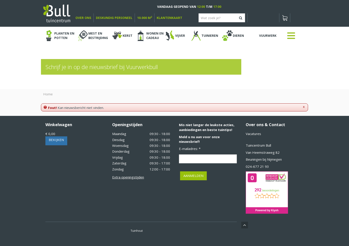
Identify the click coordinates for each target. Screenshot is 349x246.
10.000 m (144, 18)
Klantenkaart (169, 18)
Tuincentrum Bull (258, 145)
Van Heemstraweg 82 (263, 152)
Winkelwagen (58, 124)
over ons (83, 18)
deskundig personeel (114, 18)
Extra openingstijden (128, 177)
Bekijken (56, 139)
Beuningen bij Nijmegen (264, 159)
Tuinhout (137, 231)
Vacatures (253, 133)
